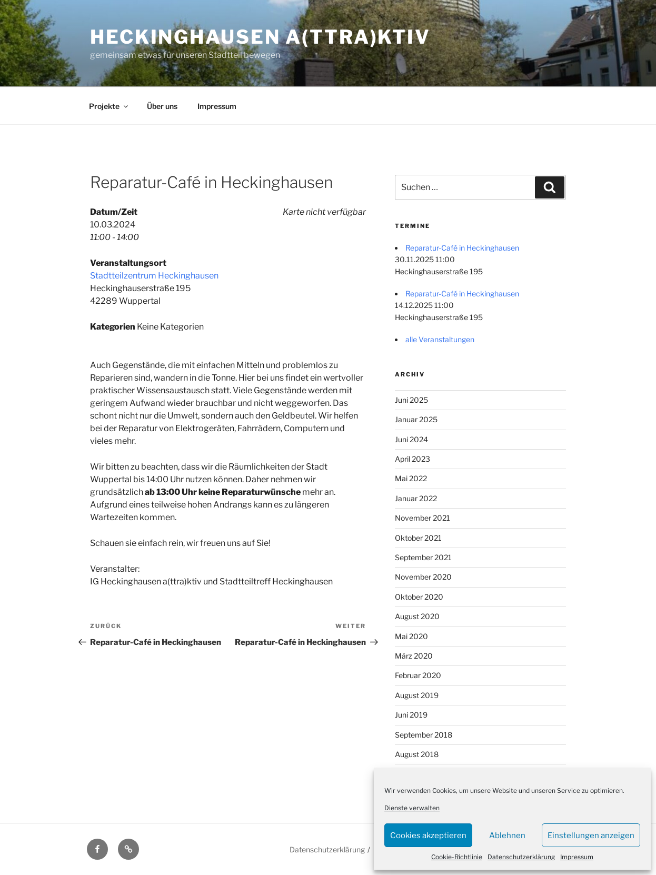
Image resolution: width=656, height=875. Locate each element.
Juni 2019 (411, 714)
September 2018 (423, 734)
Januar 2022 (416, 498)
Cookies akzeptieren (428, 835)
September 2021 (423, 557)
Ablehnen (507, 835)
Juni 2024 (411, 439)
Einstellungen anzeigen (591, 835)
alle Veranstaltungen (439, 339)
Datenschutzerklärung (521, 857)
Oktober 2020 (419, 596)
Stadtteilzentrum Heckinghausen (154, 276)
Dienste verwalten (412, 808)
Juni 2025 (411, 399)
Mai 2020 (411, 636)
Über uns (162, 106)
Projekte (109, 106)
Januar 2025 (416, 419)
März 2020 (414, 655)
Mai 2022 (411, 478)
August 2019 (417, 695)
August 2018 (417, 754)
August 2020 (417, 616)
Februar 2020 (418, 675)
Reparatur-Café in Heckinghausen (462, 247)
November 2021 (422, 517)
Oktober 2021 (418, 537)
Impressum (576, 857)
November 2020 (423, 576)
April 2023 (412, 458)
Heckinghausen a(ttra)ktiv (260, 36)
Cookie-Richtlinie (456, 857)
